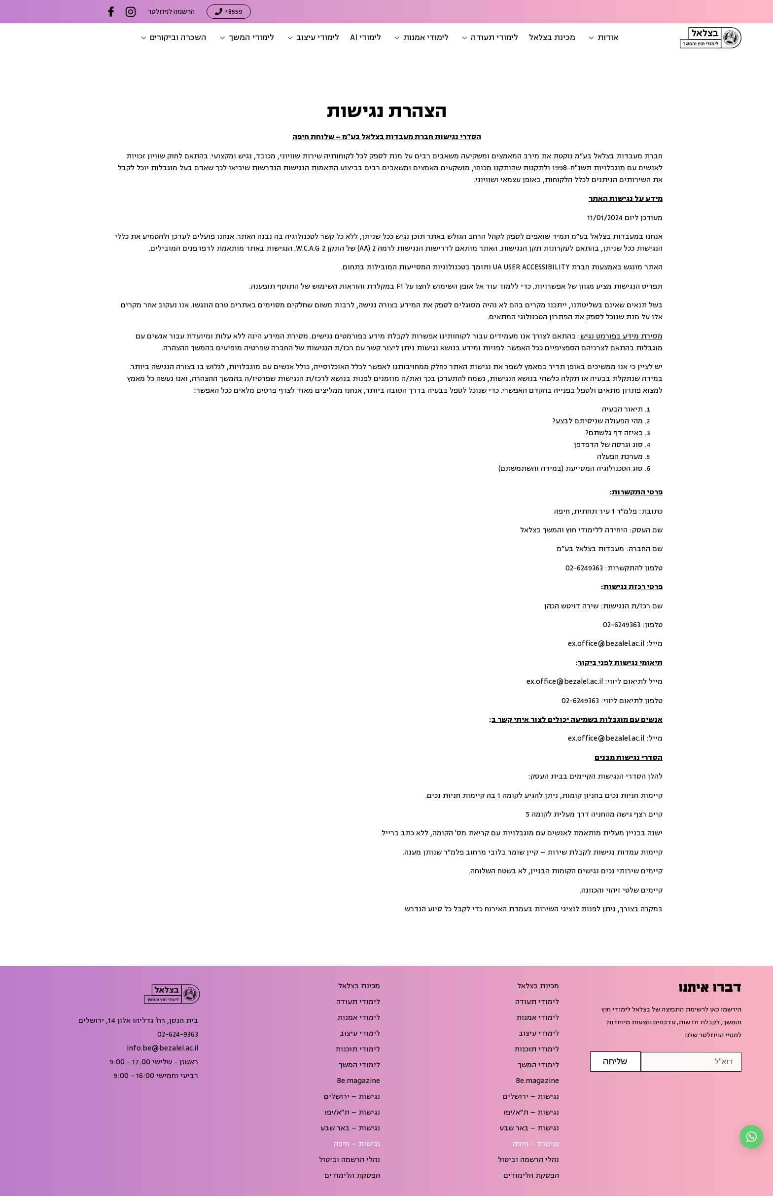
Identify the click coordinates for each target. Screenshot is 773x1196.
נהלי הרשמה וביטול (528, 1160)
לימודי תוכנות (536, 1049)
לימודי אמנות (537, 1018)
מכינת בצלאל (538, 986)
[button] (602, 37)
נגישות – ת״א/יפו (531, 1113)
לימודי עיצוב (539, 1034)
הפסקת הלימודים (531, 1176)
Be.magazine (537, 1081)
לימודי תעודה (537, 1002)
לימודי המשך (538, 1065)
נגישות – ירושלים (531, 1097)
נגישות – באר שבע (529, 1128)
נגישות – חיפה (536, 1144)
